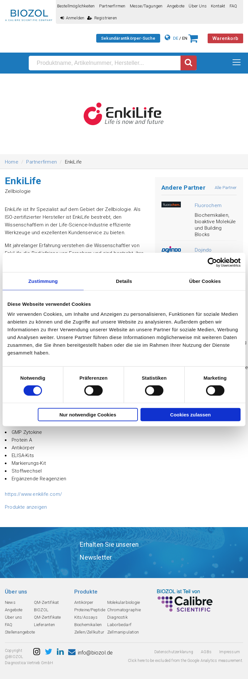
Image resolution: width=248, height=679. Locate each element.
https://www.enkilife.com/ (33, 494)
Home (11, 162)
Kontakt (218, 6)
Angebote (176, 6)
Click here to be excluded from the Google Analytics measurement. (185, 660)
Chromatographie (124, 609)
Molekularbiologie (123, 602)
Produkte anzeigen (26, 507)
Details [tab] (124, 281)
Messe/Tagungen (146, 6)
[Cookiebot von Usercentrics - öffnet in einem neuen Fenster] (212, 262)
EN (184, 38)
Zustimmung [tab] (43, 281)
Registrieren (102, 17)
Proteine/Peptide (89, 609)
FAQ (233, 6)
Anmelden (72, 17)
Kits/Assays (86, 617)
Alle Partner (226, 187)
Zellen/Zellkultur (89, 632)
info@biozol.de (90, 653)
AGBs (206, 652)
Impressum (229, 652)
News (10, 602)
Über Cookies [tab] (205, 281)
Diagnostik (117, 617)
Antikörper (84, 602)
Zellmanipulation (123, 632)
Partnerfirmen (112, 6)
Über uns (198, 6)
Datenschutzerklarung (173, 652)
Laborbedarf (119, 624)
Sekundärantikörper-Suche (128, 38)
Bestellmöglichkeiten (76, 6)
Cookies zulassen (190, 414)
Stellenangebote (20, 632)
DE (175, 38)
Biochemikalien (88, 624)
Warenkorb (225, 38)
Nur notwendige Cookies (87, 414)
